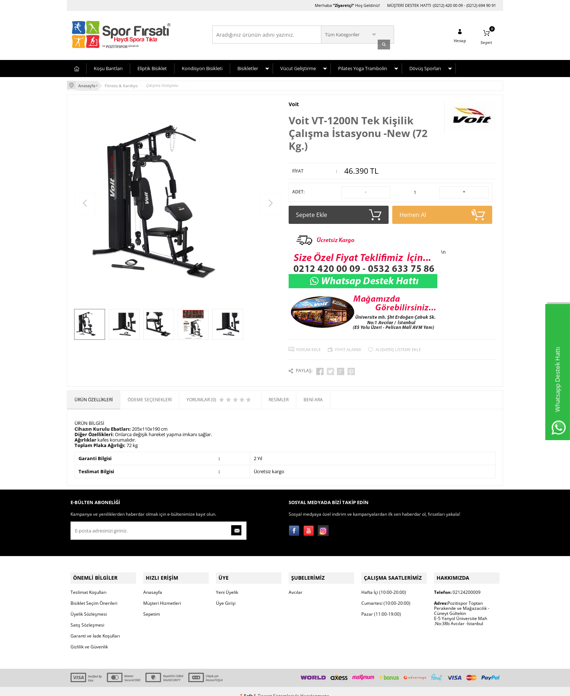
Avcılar (295, 583)
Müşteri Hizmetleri (162, 594)
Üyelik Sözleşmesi (89, 605)
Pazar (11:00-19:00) (381, 605)
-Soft (247, 687)
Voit (294, 101)
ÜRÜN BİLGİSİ (89, 417)
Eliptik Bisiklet (152, 66)
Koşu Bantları (108, 66)
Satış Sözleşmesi (87, 616)
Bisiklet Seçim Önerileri (94, 594)
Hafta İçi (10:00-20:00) (383, 583)
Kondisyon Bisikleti (202, 66)
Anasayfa (152, 583)
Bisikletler (247, 66)
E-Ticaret (263, 687)
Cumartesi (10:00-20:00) (385, 594)
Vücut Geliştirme (298, 66)
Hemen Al (442, 210)
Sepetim (151, 605)
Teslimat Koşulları (89, 583)
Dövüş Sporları (425, 66)
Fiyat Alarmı (348, 345)
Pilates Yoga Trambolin (362, 66)
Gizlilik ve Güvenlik (89, 638)
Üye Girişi (226, 594)
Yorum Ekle (308, 345)
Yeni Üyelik (227, 583)
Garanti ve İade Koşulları (95, 627)
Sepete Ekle (338, 210)
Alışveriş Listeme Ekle (398, 345)
